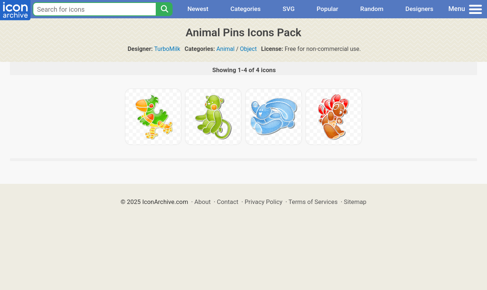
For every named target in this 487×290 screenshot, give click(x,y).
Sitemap (355, 201)
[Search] (164, 9)
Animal (225, 48)
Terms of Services (312, 201)
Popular (327, 8)
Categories (245, 8)
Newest (197, 8)
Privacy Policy (263, 201)
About (202, 201)
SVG (289, 8)
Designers (419, 8)
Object (248, 48)
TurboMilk (167, 48)
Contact (228, 201)
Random (371, 8)
